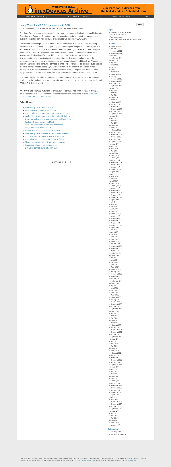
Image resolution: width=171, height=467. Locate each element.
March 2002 (114, 323)
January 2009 (115, 132)
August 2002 (114, 311)
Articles (113, 432)
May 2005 (114, 235)
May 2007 (114, 179)
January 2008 (115, 160)
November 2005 (116, 220)
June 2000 (114, 372)
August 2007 (114, 172)
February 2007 (115, 186)
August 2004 (114, 255)
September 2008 (116, 142)
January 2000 (115, 383)
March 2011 (114, 72)
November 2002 (116, 304)
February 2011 (115, 74)
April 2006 (114, 209)
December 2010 (116, 79)
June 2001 (114, 344)
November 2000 (116, 360)
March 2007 (114, 183)
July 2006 (113, 202)
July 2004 (113, 258)
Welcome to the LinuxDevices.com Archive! (125, 39)
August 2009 (114, 116)
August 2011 (114, 60)
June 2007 (114, 176)
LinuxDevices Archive (118, 35)
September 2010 (116, 86)
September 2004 (116, 253)
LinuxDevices (115, 434)
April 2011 (114, 70)
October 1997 (115, 406)
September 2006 (116, 197)
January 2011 (115, 76)
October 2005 (115, 223)
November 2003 (116, 276)
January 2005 (115, 244)
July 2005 (113, 230)
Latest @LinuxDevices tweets (121, 32)
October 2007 (115, 167)
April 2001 (114, 348)
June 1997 (114, 416)
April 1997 (114, 420)
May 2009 (114, 123)
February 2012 (115, 46)
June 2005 (114, 232)
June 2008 (114, 148)
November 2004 (116, 248)
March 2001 (114, 351)
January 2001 (115, 355)
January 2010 (115, 104)
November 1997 (116, 404)
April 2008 (114, 153)
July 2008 (113, 146)
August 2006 (114, 200)
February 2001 (115, 353)
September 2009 (116, 114)
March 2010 (114, 100)
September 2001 (116, 337)
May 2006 (114, 207)
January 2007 (115, 188)
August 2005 (114, 228)
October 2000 (115, 362)
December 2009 (116, 107)
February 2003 (115, 297)
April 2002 (114, 320)
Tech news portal (116, 37)
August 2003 (114, 283)
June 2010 (114, 93)
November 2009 (116, 109)
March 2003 (114, 295)
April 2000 (114, 376)
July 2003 (113, 286)
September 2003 (116, 281)
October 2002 (115, 307)
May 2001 (114, 346)
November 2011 (116, 53)
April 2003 (114, 293)
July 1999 (113, 397)
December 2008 (116, 135)
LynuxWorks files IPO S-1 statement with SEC (45, 25)
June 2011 (114, 65)
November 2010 (116, 81)
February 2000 (115, 381)
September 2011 (116, 58)
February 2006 (115, 214)
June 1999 (114, 399)
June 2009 (114, 121)
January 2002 (115, 327)
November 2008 (116, 137)
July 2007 (113, 174)
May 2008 (114, 151)
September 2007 (116, 169)
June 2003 (114, 288)
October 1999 (115, 390)
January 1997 (115, 425)
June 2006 (114, 204)
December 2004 (116, 246)
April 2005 (114, 237)
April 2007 (114, 181)
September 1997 (116, 409)
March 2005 (114, 239)
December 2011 (116, 51)
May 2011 (114, 67)
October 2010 (115, 83)
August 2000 (114, 367)
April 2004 (114, 265)
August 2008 (114, 144)
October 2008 (115, 139)
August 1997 (114, 411)
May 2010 (114, 95)
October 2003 (115, 279)
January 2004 (115, 272)
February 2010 (115, 102)
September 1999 (116, 392)
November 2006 (116, 193)
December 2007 (116, 163)
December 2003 (116, 274)
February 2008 (115, 158)
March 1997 (114, 423)
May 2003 (114, 290)
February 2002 (115, 325)
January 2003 (115, 300)
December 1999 (116, 385)
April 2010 (114, 97)
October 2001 (115, 334)
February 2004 (115, 269)
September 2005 (116, 225)
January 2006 (115, 216)
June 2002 (114, 316)
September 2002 (116, 309)
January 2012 (115, 49)
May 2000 (114, 374)
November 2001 (116, 332)
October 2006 (115, 195)
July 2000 (113, 369)
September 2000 (116, 365)
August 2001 (114, 339)
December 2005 (116, 218)
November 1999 (116, 388)
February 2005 (115, 241)
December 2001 (116, 330)
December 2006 (116, 190)
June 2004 (114, 260)
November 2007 (116, 165)
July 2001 (113, 341)
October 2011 (115, 56)
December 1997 (116, 402)
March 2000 (114, 379)
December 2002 (116, 302)
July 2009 (113, 118)
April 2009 (114, 125)
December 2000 (116, 358)
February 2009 (115, 130)
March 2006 (114, 211)
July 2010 (113, 91)
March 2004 (114, 267)
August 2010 (114, 88)
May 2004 (114, 262)
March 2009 (114, 128)
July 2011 (113, 63)
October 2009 (115, 111)
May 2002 (114, 318)
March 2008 (114, 155)
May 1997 (114, 418)
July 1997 (113, 413)
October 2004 (115, 251)
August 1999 (114, 395)
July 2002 (113, 313)
